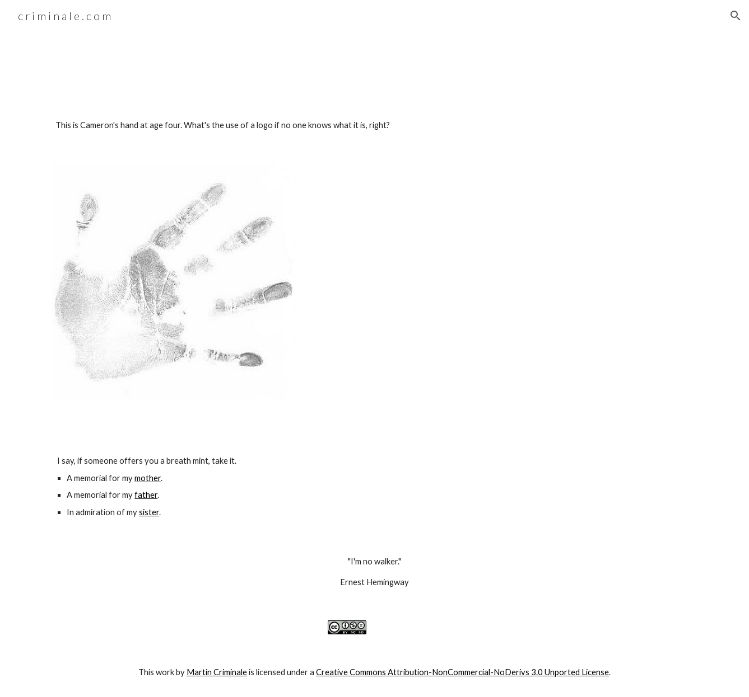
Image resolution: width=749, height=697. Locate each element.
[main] (374, 125)
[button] (735, 15)
